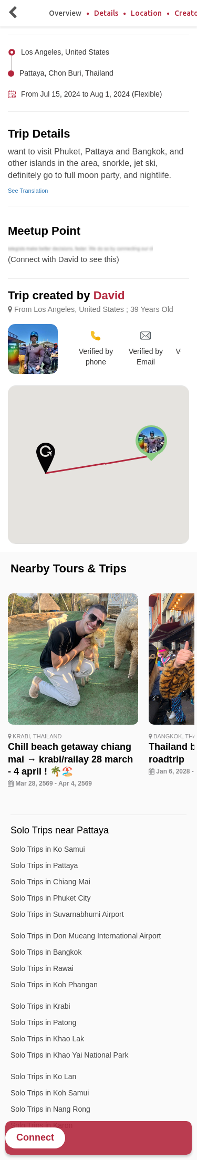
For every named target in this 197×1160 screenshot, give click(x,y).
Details (106, 13)
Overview (65, 13)
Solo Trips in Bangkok (46, 952)
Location (146, 13)
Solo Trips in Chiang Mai (50, 881)
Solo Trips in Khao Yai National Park (69, 1055)
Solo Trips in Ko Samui (48, 849)
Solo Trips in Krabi (40, 1006)
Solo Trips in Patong (43, 1022)
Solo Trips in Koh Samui (50, 1093)
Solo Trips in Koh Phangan (54, 984)
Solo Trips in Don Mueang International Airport (86, 936)
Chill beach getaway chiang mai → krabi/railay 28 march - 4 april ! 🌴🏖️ (70, 759)
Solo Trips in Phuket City (51, 898)
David (109, 295)
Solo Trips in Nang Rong (50, 1109)
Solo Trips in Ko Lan (43, 1076)
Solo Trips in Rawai (42, 968)
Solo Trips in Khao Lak (47, 1038)
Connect (35, 1137)
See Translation (28, 190)
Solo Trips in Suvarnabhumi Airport (67, 914)
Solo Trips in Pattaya (44, 865)
